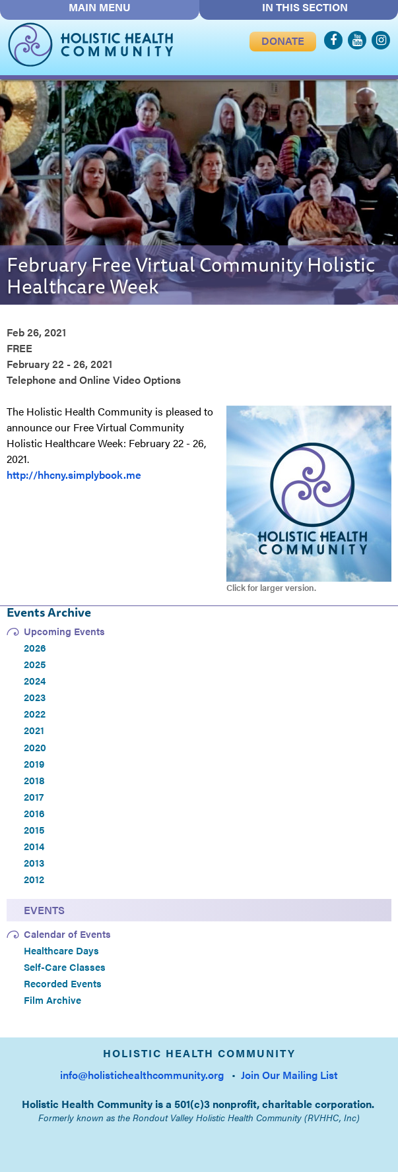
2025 (35, 664)
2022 (35, 714)
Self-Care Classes (65, 967)
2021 (34, 730)
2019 (34, 764)
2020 (35, 747)
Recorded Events (63, 983)
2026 (35, 648)
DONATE (282, 41)
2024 (35, 681)
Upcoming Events (64, 631)
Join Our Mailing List (289, 1074)
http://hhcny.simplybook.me (74, 474)
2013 (34, 863)
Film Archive (52, 1000)
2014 (34, 846)
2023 (35, 697)
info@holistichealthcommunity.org (142, 1074)
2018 (34, 780)
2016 (34, 813)
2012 (34, 879)
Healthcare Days (61, 950)
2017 (34, 797)
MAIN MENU (100, 7)
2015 (34, 830)
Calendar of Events (67, 934)
